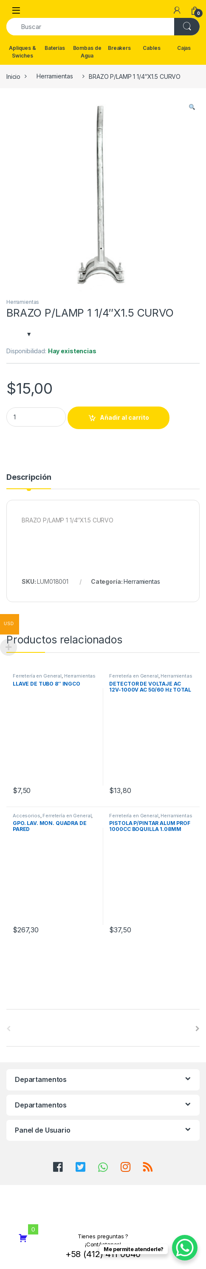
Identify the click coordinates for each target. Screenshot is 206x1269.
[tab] (28, 481)
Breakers (119, 48)
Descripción (28, 477)
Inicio (13, 76)
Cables (151, 48)
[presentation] (197, 1029)
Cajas (184, 48)
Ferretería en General (37, 676)
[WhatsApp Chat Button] (185, 1247)
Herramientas (55, 76)
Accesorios (26, 816)
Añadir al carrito (124, 417)
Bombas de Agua (87, 52)
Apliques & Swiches (22, 52)
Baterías (55, 48)
